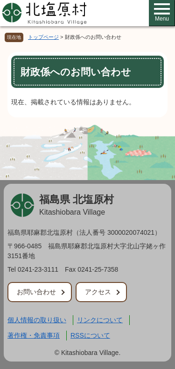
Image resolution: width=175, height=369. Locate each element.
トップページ (43, 37)
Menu (162, 12)
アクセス (98, 292)
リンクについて (100, 320)
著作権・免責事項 (33, 335)
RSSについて (90, 335)
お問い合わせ (36, 292)
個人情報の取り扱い (36, 320)
